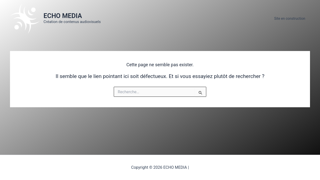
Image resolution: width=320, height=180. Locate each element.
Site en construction (291, 18)
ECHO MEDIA (63, 16)
